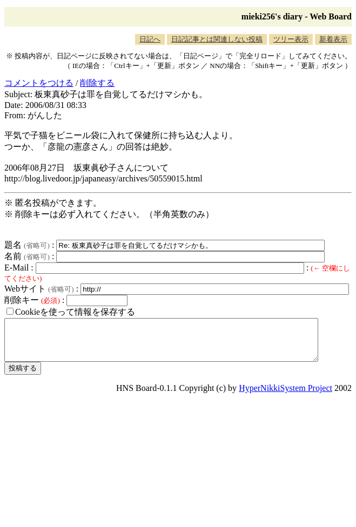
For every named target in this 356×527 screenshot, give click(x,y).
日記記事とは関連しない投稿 (217, 39)
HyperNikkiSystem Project (285, 396)
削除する (97, 82)
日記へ (149, 39)
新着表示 (333, 39)
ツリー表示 (290, 39)
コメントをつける (38, 82)
